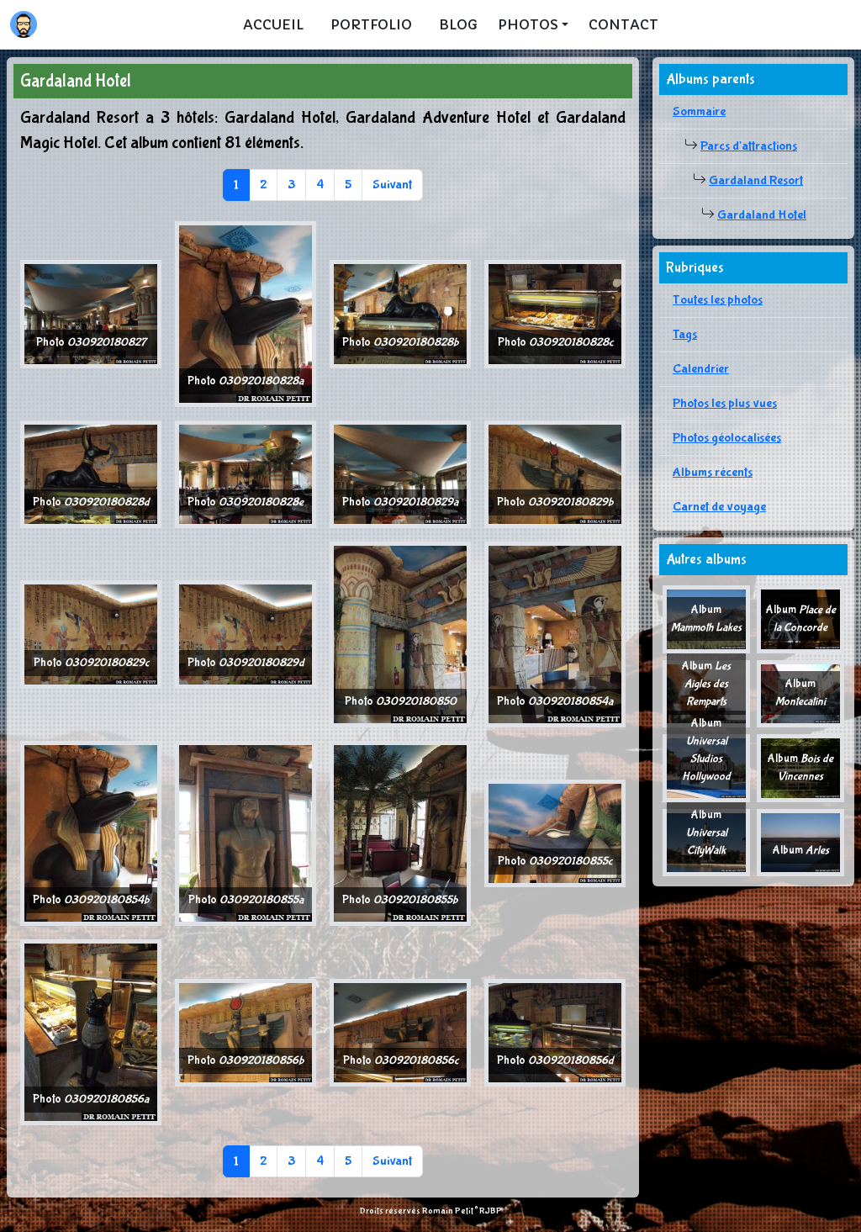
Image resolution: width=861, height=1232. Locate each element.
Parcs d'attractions (748, 146)
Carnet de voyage (719, 507)
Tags (685, 334)
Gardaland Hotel (761, 215)
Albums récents (713, 472)
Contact (623, 24)
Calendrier (701, 369)
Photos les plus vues (725, 403)
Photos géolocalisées (727, 438)
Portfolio (371, 24)
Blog (458, 24)
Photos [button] (528, 24)
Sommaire (699, 111)
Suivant (392, 185)
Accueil (273, 24)
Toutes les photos (718, 300)
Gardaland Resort (756, 180)
